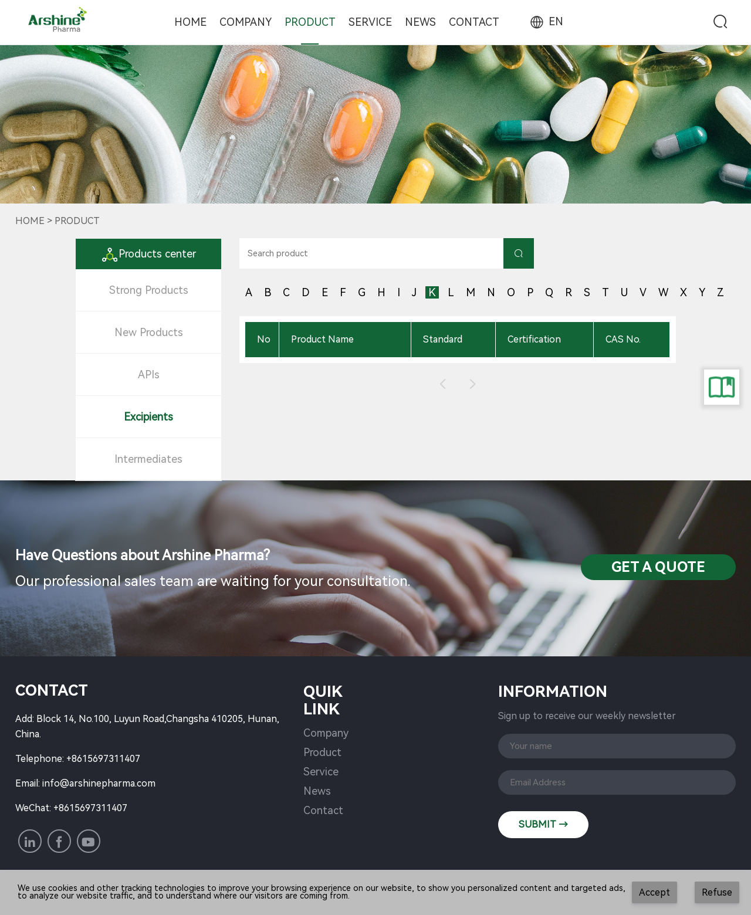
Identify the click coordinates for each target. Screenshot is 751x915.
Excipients (148, 417)
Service (370, 22)
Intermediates (148, 459)
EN (545, 21)
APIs (149, 374)
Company (245, 22)
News (420, 22)
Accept (654, 892)
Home (190, 22)
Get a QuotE (658, 567)
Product (310, 22)
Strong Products (148, 290)
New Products (148, 332)
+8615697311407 (103, 758)
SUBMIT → (543, 824)
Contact (474, 22)
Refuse (717, 892)
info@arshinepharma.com (98, 783)
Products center (148, 254)
